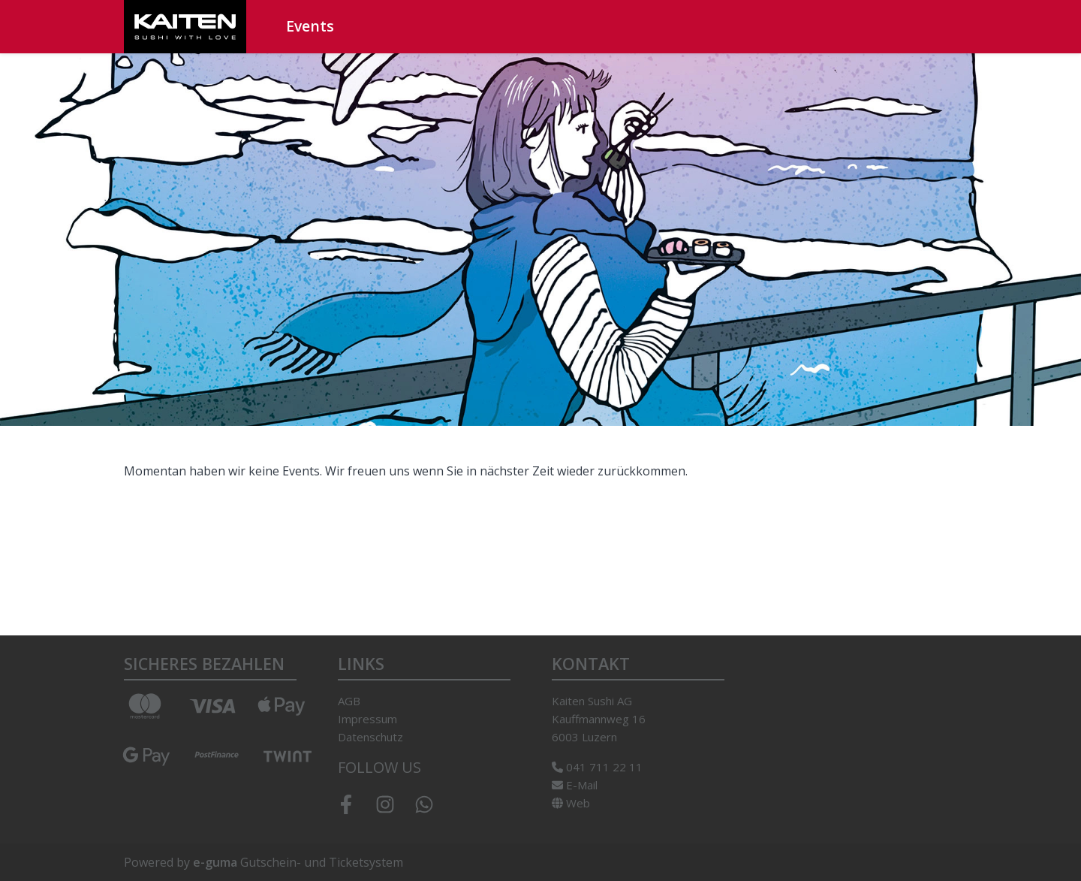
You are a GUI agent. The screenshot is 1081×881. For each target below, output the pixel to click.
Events (310, 26)
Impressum (367, 718)
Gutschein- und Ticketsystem (298, 862)
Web (571, 802)
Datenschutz (370, 736)
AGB (349, 700)
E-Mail (575, 784)
